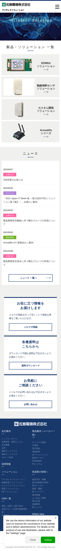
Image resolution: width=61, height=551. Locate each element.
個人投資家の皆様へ (41, 482)
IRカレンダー (38, 485)
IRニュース (37, 507)
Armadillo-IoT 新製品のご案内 (18, 240)
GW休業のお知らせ (13, 177)
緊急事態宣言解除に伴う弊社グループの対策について (29, 219)
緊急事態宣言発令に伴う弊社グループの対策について (29, 260)
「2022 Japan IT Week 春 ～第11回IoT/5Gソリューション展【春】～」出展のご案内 (29, 197)
